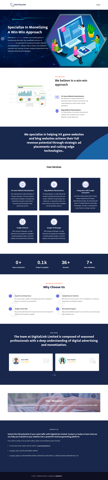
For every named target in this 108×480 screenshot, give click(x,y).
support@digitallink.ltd (43, 446)
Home (98, 5)
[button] (53, 375)
